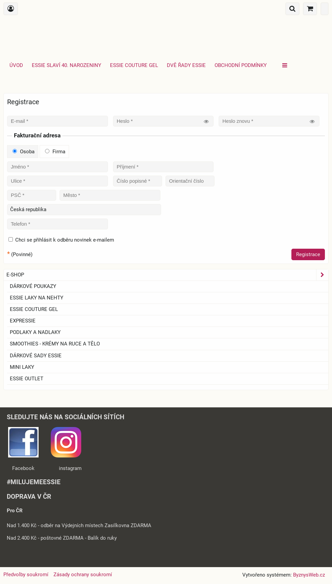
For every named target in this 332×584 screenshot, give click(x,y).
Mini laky (22, 367)
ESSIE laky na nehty (36, 298)
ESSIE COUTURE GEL (34, 309)
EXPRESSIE (23, 321)
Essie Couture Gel (134, 65)
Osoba (24, 152)
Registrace (308, 254)
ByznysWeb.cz (309, 575)
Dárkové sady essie (36, 356)
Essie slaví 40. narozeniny (66, 65)
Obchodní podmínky (241, 65)
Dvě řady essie (186, 65)
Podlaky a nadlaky (35, 332)
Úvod (16, 65)
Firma (55, 152)
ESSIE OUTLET (26, 379)
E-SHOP (167, 274)
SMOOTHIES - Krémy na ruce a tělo (55, 344)
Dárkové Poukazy (33, 286)
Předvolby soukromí (25, 574)
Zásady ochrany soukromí (82, 574)
